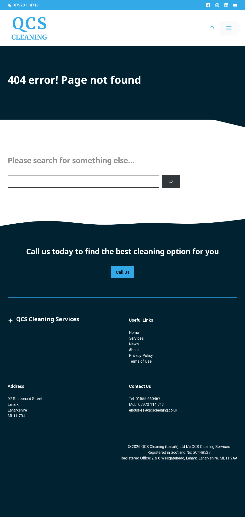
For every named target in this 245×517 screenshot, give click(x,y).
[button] (212, 28)
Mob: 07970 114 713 (146, 404)
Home (134, 332)
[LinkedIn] (226, 5)
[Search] (171, 181)
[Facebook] (208, 5)
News (134, 344)
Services (136, 338)
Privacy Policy (141, 355)
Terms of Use (140, 361)
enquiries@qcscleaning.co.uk (153, 410)
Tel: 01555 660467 (144, 398)
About (134, 350)
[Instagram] (217, 5)
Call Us (122, 272)
